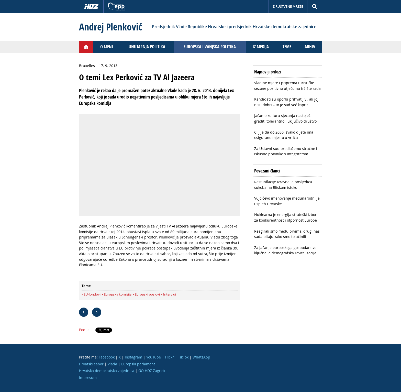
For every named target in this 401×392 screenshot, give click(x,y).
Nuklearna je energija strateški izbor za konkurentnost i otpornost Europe (285, 217)
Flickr (169, 357)
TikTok (183, 357)
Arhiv (310, 47)
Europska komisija (117, 294)
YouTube (153, 357)
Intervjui (169, 294)
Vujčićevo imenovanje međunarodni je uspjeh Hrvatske (287, 201)
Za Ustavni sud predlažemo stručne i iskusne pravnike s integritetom (285, 151)
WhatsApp (201, 357)
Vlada (112, 364)
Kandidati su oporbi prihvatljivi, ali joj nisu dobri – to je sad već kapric (286, 102)
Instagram (133, 357)
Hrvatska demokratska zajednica (106, 370)
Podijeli (85, 329)
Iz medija (261, 47)
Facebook (107, 357)
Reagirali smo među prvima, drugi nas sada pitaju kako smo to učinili (287, 234)
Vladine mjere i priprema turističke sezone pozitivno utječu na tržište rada (287, 85)
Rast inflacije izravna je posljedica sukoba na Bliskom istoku (283, 184)
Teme (287, 47)
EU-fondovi (92, 294)
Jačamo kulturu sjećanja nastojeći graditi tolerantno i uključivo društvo (285, 118)
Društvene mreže (288, 6)
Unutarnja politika (147, 47)
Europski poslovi (147, 294)
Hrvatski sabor (91, 364)
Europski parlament (138, 364)
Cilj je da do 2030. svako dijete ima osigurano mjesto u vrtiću (283, 135)
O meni (106, 47)
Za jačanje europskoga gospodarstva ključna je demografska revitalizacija (285, 250)
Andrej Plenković (110, 27)
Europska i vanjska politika (210, 47)
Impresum (88, 377)
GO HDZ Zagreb (151, 370)
